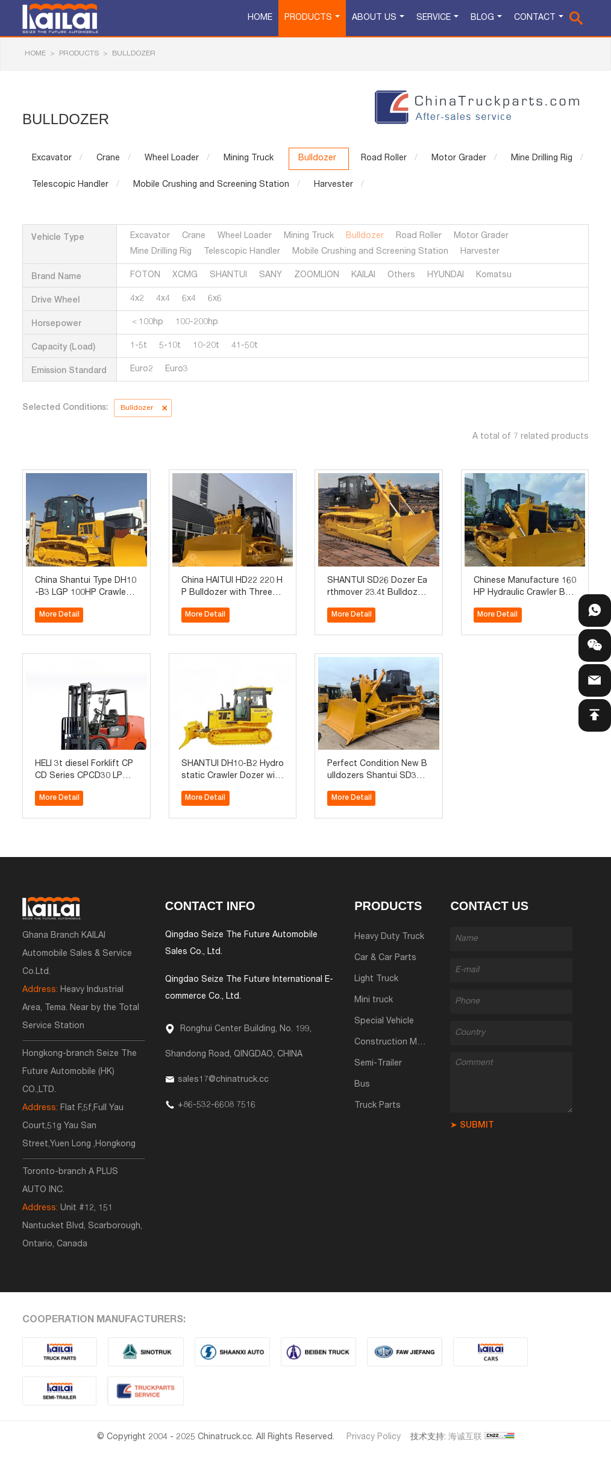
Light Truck (376, 979)
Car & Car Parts (385, 958)
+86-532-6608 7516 (216, 1105)
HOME (35, 53)
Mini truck (373, 1000)
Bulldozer (133, 53)
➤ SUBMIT (472, 1126)
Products (308, 18)
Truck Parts (377, 1106)
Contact (535, 18)
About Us (374, 18)
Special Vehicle (384, 1021)
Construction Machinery (402, 1042)
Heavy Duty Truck (389, 937)
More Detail (59, 614)
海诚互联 (465, 1437)
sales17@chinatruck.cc (223, 1080)
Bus (362, 1085)
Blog (482, 18)
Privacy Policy (373, 1437)
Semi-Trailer (378, 1064)
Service (433, 18)
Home (260, 18)
